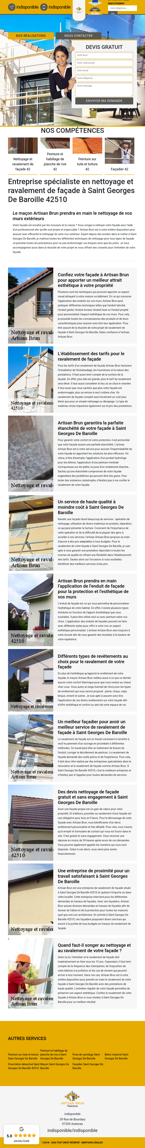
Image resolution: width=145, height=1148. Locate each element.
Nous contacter (78, 35)
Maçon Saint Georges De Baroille (54, 1066)
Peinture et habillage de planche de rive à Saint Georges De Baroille (54, 1054)
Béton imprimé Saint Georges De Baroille (116, 1056)
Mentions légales (92, 1142)
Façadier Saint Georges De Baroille (87, 1066)
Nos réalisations (31, 35)
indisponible (23, 7)
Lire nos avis (21, 1140)
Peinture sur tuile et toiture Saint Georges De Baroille (23, 1056)
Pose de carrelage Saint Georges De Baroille (86, 1056)
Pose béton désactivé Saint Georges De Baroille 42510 (23, 1066)
